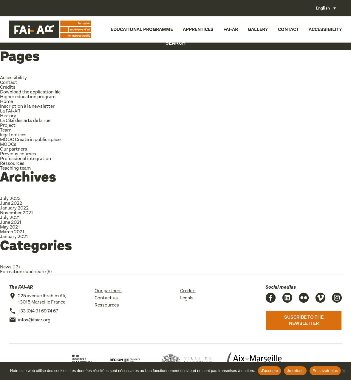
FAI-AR (230, 29)
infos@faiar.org (34, 320)
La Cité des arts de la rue (25, 120)
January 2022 (14, 208)
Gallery (258, 29)
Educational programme (142, 29)
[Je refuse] (344, 371)
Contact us (106, 298)
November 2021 (16, 212)
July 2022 (10, 198)
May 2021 (10, 227)
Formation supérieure (23, 271)
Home (6, 101)
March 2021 (12, 232)
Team (5, 130)
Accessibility (325, 29)
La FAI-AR (10, 111)
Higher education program (27, 96)
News (6, 267)
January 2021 (14, 236)
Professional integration (25, 158)
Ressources (12, 163)
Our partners (13, 149)
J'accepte (269, 370)
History (8, 115)
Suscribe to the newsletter (304, 320)
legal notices (13, 135)
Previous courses (18, 154)
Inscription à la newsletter (27, 106)
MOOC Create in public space (30, 139)
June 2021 (10, 222)
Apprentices (198, 29)
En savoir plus (325, 370)
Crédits (8, 87)
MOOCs (8, 144)
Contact (288, 29)
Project (8, 125)
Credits (188, 290)
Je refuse (295, 370)
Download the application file (30, 92)
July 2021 (10, 217)
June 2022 (11, 203)
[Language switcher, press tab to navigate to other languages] (326, 8)
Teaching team (15, 168)
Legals (187, 298)
